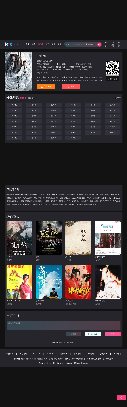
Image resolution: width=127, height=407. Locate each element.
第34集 (73, 132)
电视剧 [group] (40, 44)
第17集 (93, 116)
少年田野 (40, 300)
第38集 (34, 138)
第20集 (34, 121)
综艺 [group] (47, 44)
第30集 (112, 127)
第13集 (14, 116)
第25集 (14, 127)
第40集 (73, 138)
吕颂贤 (73, 70)
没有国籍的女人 (14, 300)
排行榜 (89, 44)
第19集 (14, 121)
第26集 (34, 127)
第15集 (53, 116)
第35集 (93, 132)
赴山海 (41, 56)
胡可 (48, 70)
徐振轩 (64, 67)
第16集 (73, 116)
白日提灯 (11, 257)
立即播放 (46, 86)
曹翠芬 (60, 70)
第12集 (112, 110)
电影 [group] (33, 44)
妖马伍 (68, 257)
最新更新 (9, 354)
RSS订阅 (36, 354)
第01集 (14, 105)
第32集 (34, 132)
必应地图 (77, 354)
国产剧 (45, 61)
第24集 (112, 121)
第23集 (93, 121)
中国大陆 (46, 64)
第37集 (14, 138)
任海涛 (84, 64)
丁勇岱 (43, 70)
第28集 (73, 127)
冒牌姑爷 (69, 300)
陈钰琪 (67, 70)
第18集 (112, 116)
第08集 (34, 110)
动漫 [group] (53, 44)
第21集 (53, 121)
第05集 (93, 105)
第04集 (73, 105)
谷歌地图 (63, 354)
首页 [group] (27, 44)
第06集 (112, 105)
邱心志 (54, 70)
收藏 (70, 86)
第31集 (14, 132)
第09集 (53, 110)
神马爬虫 (117, 354)
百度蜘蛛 (50, 354)
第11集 (93, 110)
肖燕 (86, 70)
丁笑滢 (77, 67)
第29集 (93, 127)
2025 (64, 64)
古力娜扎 (50, 67)
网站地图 (23, 354)
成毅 (44, 67)
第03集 (53, 105)
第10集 (73, 110)
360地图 (90, 354)
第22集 (73, 121)
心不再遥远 (100, 300)
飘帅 (38, 257)
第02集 (34, 105)
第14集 (34, 116)
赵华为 (80, 70)
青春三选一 (100, 257)
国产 (51, 61)
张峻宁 (84, 67)
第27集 (53, 127)
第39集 (53, 138)
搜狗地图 (103, 354)
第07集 (14, 110)
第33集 (53, 132)
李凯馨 (58, 67)
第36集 (112, 132)
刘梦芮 (71, 67)
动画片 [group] (60, 44)
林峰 (89, 64)
